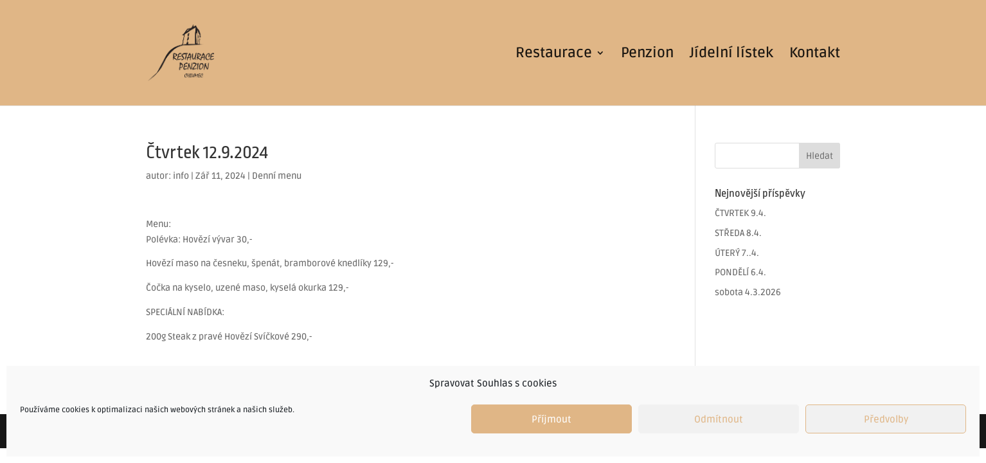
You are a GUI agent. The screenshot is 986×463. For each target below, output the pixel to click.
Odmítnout (718, 419)
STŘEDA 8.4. (738, 233)
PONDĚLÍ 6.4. (740, 272)
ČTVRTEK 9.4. (740, 213)
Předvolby (886, 419)
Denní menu (276, 175)
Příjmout (551, 419)
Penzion (647, 54)
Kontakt (814, 54)
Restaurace (553, 54)
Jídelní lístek (731, 54)
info (181, 175)
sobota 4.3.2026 (748, 292)
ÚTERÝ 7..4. (737, 253)
